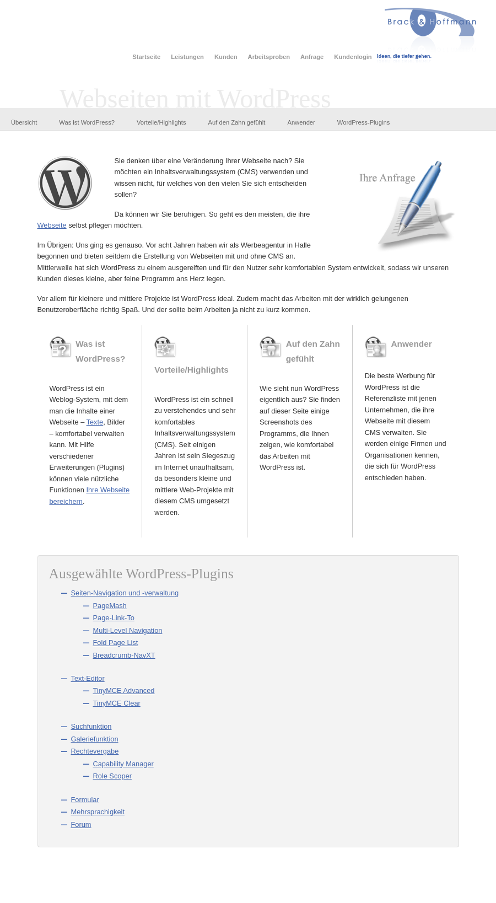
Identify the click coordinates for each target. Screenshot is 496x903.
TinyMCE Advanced (124, 690)
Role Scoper (112, 776)
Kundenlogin (352, 56)
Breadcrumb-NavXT (124, 655)
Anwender (301, 122)
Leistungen (187, 56)
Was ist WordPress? (87, 122)
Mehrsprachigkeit (98, 812)
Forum (81, 824)
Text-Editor (88, 678)
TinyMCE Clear (117, 703)
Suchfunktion (91, 726)
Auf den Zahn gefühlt (237, 122)
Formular (85, 800)
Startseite (146, 56)
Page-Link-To (113, 618)
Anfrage (312, 56)
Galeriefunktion (94, 739)
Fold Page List (115, 642)
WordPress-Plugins (363, 122)
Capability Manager (123, 764)
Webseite (52, 225)
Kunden (226, 56)
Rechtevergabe (95, 751)
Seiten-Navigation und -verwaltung (125, 593)
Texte (95, 422)
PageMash (110, 605)
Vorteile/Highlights (161, 122)
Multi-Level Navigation (128, 630)
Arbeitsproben (269, 56)
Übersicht (24, 122)
